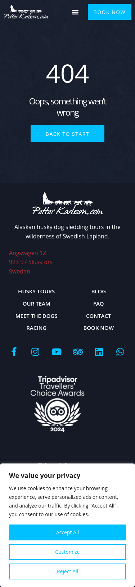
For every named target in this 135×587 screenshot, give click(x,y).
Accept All (67, 532)
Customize (67, 551)
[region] (67, 525)
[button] (75, 12)
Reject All (67, 571)
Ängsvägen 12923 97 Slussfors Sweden (31, 262)
